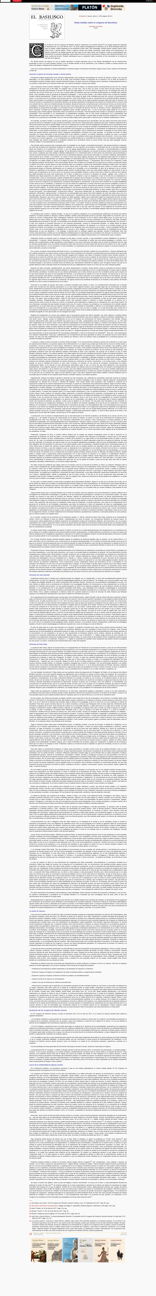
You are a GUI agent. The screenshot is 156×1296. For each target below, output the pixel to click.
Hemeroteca (123, 1234)
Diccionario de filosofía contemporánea (44, 1206)
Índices (45, 28)
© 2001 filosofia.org (38, 1234)
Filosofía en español (38, 1233)
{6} (52, 1184)
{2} (105, 332)
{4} (122, 1138)
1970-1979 (124, 1233)
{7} (91, 1196)
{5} (91, 1161)
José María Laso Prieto (95, 26)
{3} (103, 1121)
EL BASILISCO (43, 25)
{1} (103, 44)
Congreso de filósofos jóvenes (53, 1233)
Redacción (44, 26)
